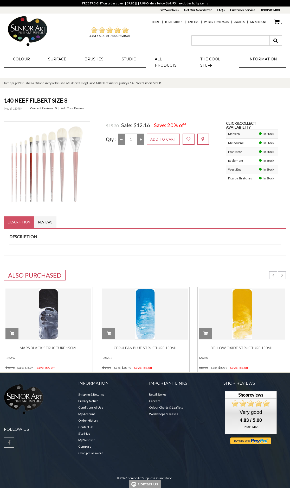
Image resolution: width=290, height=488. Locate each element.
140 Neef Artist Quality (111, 83)
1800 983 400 (270, 10)
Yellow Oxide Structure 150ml (242, 348)
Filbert (74, 83)
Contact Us (86, 427)
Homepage (10, 83)
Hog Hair (87, 83)
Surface (57, 59)
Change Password (90, 453)
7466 (114, 36)
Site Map (84, 433)
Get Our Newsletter (198, 10)
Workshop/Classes (216, 22)
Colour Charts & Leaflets (166, 407)
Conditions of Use (90, 407)
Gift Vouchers (169, 10)
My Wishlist (86, 440)
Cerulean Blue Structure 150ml (145, 348)
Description (19, 222)
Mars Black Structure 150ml (48, 348)
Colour (21, 59)
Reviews (45, 222)
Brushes (94, 59)
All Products (166, 62)
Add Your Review (72, 108)
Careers (193, 22)
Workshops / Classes (163, 414)
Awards (239, 22)
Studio (129, 59)
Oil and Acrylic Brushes (51, 83)
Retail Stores (173, 22)
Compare (84, 446)
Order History (88, 420)
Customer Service (242, 10)
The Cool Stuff (210, 62)
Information (262, 59)
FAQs (221, 10)
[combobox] (230, 40)
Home (155, 22)
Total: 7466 (251, 427)
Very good (251, 412)
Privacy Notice (88, 401)
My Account (258, 22)
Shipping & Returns (91, 394)
